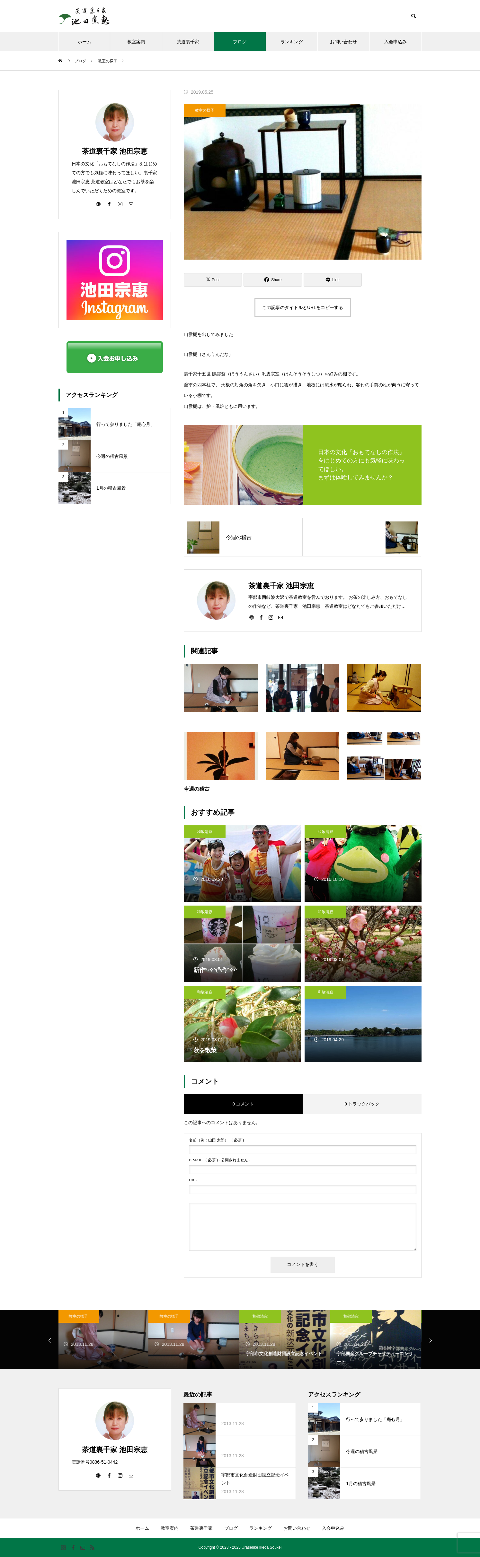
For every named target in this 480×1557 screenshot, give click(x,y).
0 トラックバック (362, 1104)
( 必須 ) (216, 1140)
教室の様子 (204, 110)
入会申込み (395, 41)
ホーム (84, 41)
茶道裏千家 (188, 41)
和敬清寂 (204, 832)
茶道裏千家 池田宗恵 (114, 151)
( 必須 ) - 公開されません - (219, 1160)
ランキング (291, 41)
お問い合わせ (343, 41)
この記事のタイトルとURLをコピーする (302, 307)
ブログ (239, 41)
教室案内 (136, 41)
